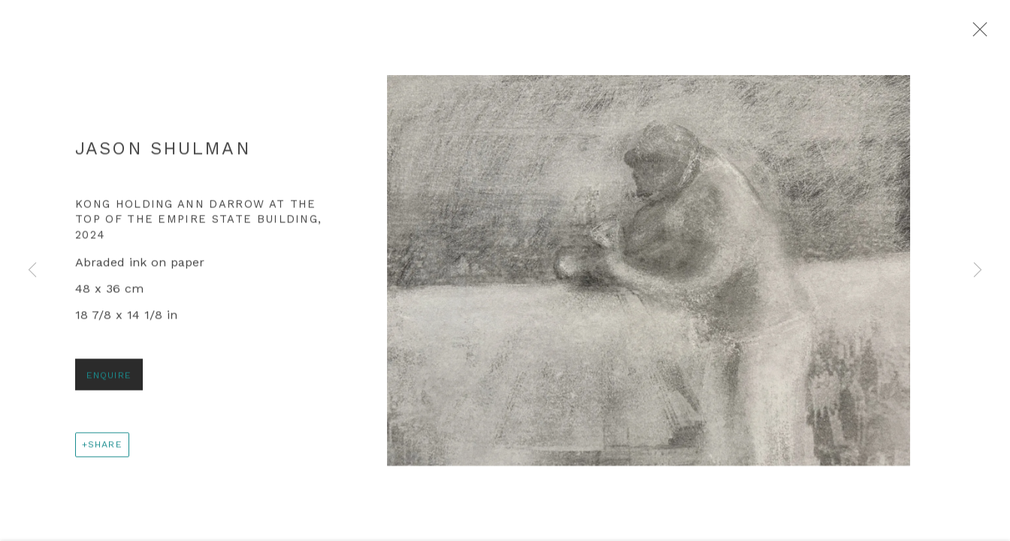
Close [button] (980, 34)
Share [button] (105, 449)
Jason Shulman (163, 154)
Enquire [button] (109, 380)
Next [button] (977, 270)
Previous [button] (32, 270)
